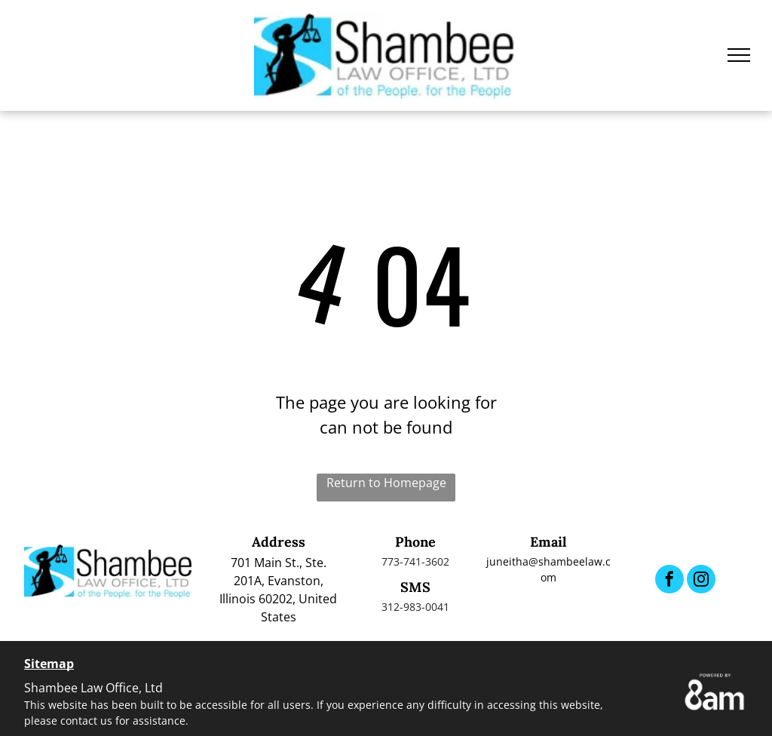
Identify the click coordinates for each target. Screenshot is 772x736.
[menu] (738, 55)
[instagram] (701, 581)
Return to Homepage (386, 482)
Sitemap (49, 663)
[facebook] (669, 581)
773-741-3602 (415, 561)
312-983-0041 (415, 607)
